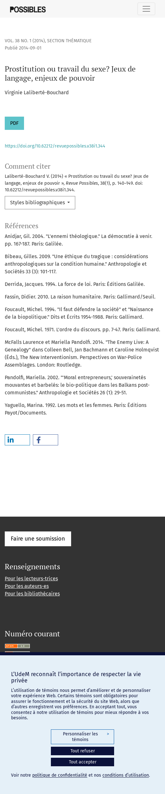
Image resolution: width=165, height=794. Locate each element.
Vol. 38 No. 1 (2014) (25, 40)
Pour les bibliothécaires (32, 594)
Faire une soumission (38, 538)
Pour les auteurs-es (27, 586)
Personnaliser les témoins (86, 736)
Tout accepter (82, 762)
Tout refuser (82, 751)
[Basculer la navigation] (146, 9)
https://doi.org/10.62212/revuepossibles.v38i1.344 (55, 146)
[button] (17, 439)
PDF (14, 123)
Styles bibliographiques (38, 203)
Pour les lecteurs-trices (31, 579)
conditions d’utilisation (125, 775)
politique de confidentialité (59, 775)
